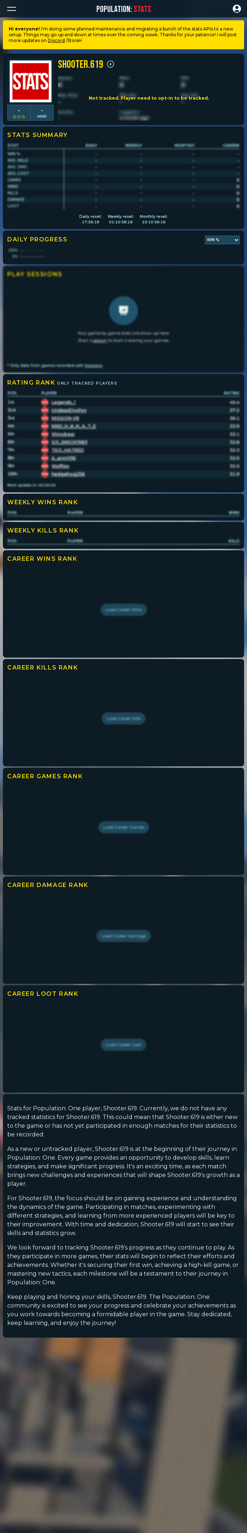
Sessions (93, 430)
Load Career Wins (123, 674)
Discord (56, 40)
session (100, 405)
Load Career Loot (123, 1109)
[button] (11, 8)
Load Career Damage (123, 1000)
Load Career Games (123, 892)
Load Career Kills (123, 783)
